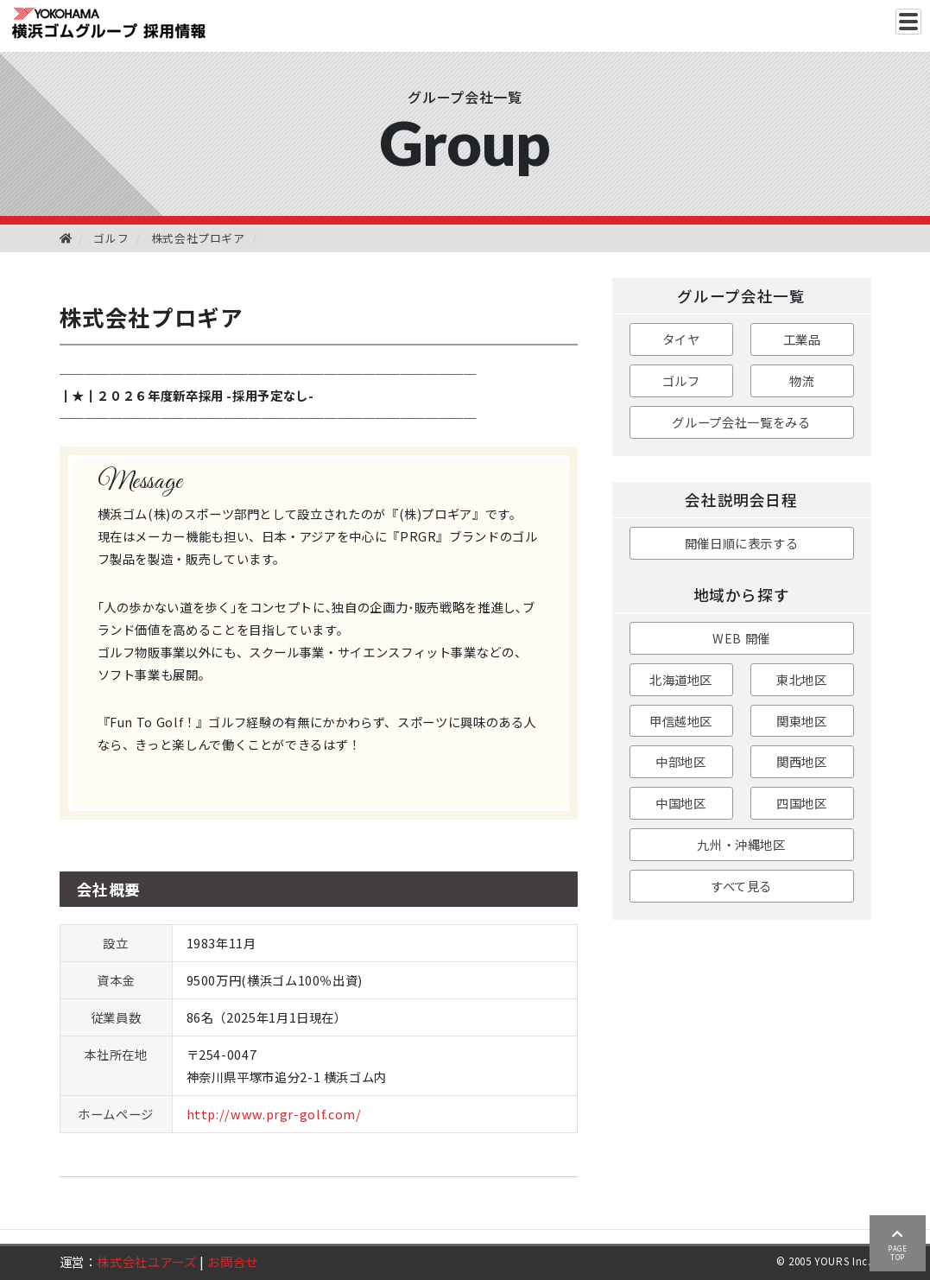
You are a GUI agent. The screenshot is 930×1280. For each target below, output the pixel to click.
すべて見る (741, 886)
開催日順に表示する (742, 543)
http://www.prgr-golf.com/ (274, 1114)
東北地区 (801, 679)
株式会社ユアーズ (146, 1261)
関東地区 (801, 721)
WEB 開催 (741, 638)
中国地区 (680, 803)
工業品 (802, 339)
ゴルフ (111, 238)
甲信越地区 (680, 721)
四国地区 (801, 803)
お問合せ (232, 1261)
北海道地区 (680, 679)
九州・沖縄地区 (741, 844)
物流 (801, 380)
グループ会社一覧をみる (741, 422)
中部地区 (680, 761)
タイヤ (681, 339)
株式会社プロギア (198, 238)
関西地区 (801, 761)
